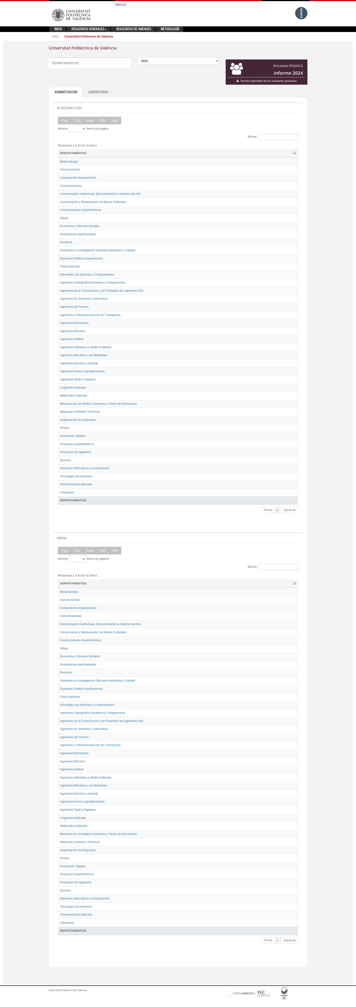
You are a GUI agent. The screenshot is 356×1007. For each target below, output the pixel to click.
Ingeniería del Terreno (74, 306)
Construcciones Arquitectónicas (80, 210)
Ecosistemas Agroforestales (78, 234)
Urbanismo (67, 492)
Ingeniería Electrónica (74, 323)
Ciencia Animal (69, 169)
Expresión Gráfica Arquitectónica (81, 258)
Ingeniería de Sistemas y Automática (84, 298)
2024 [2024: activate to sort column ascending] (282, 153)
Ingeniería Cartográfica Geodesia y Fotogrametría (92, 282)
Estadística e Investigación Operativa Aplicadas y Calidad (97, 250)
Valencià (120, 4)
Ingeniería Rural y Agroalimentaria (82, 371)
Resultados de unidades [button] (133, 29)
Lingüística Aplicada (73, 387)
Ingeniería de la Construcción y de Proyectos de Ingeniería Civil (101, 290)
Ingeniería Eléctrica (72, 331)
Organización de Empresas (78, 419)
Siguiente (289, 510)
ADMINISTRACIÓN (65, 92)
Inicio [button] (58, 29)
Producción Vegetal (72, 436)
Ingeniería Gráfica (71, 339)
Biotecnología (69, 161)
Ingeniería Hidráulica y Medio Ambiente (85, 347)
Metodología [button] (170, 29)
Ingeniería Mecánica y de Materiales (83, 355)
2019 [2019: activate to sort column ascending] (198, 153)
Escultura (66, 242)
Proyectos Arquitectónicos (77, 444)
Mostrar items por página (83, 129)
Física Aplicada (70, 266)
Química (65, 460)
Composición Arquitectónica (78, 177)
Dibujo (64, 218)
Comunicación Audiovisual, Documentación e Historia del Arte (100, 193)
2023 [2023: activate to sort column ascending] (261, 153)
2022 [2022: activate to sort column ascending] (240, 153)
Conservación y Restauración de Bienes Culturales (93, 202)
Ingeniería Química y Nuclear (79, 363)
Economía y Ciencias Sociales (80, 226)
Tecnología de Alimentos (76, 476)
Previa (268, 510)
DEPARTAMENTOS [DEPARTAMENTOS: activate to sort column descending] (73, 153)
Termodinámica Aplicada (76, 484)
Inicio (55, 36)
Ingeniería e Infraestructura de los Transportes (90, 315)
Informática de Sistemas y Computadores (87, 274)
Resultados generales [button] (89, 29)
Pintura (64, 427)
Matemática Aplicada (73, 395)
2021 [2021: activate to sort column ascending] (219, 153)
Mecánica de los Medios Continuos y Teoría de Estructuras (98, 403)
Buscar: (273, 136)
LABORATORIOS (98, 92)
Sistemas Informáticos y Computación (84, 468)
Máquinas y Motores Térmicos (79, 411)
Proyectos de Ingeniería (75, 452)
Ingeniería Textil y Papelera (78, 379)
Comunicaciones (71, 185)
